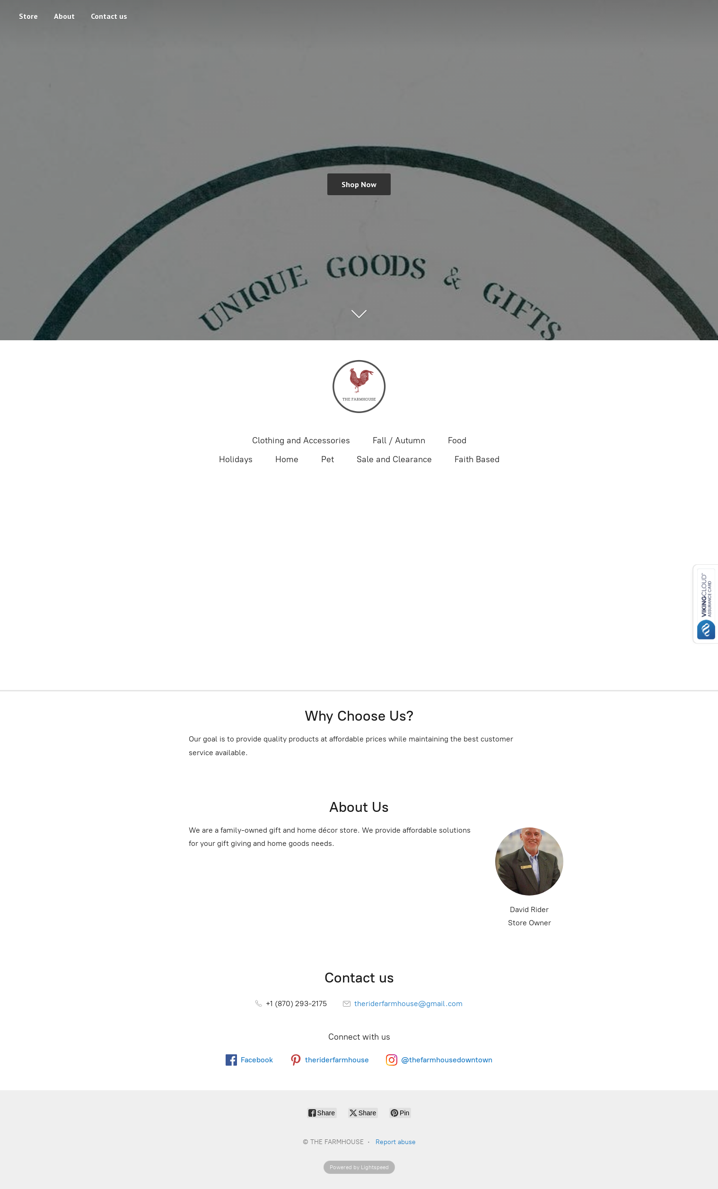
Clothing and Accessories (301, 440)
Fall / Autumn (399, 440)
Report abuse (396, 1142)
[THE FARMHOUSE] (359, 386)
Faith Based (477, 459)
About (64, 16)
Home (286, 459)
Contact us (109, 16)
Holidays (236, 459)
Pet (327, 459)
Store (28, 16)
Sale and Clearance (394, 459)
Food (457, 440)
